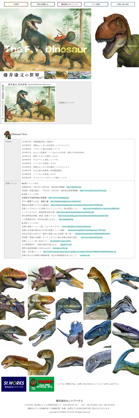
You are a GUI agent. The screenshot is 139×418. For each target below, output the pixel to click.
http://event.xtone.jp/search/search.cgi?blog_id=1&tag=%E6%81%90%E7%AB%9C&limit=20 (79, 252)
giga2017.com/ (66, 245)
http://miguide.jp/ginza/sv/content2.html (65, 201)
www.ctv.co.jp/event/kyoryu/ (92, 237)
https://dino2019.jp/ (74, 187)
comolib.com (85, 255)
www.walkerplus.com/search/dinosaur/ (76, 227)
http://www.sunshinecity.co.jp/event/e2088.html (101, 209)
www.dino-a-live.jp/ (60, 248)
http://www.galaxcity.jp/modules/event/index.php (75, 212)
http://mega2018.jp (66, 219)
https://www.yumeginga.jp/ (58, 198)
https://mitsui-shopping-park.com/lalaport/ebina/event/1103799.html (77, 205)
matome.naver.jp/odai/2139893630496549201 (92, 234)
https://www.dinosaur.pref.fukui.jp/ (93, 191)
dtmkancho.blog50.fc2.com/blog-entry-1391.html (87, 230)
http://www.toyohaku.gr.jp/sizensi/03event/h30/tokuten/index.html (83, 216)
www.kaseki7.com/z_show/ (60, 241)
